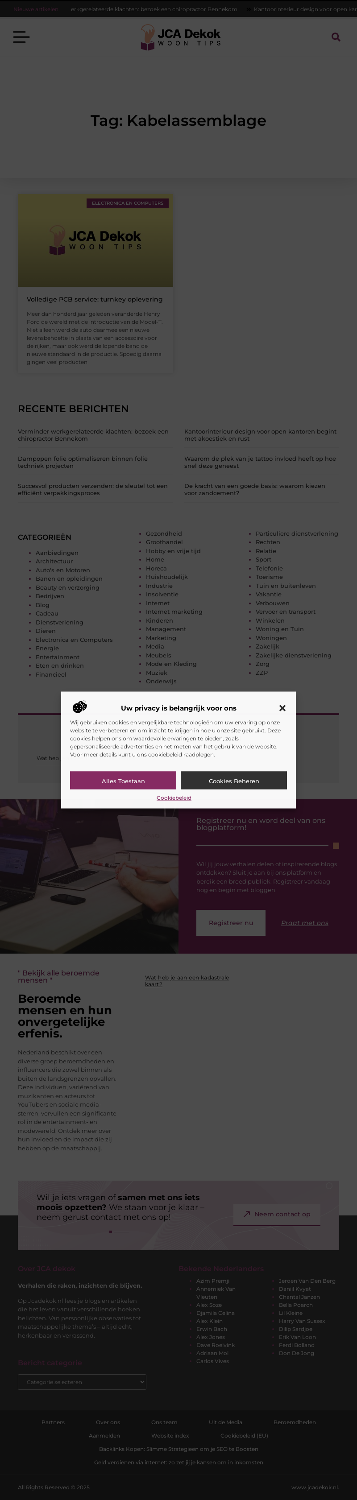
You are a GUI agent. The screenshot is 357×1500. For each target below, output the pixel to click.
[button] (282, 708)
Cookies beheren (234, 781)
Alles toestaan (123, 781)
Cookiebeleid (174, 797)
